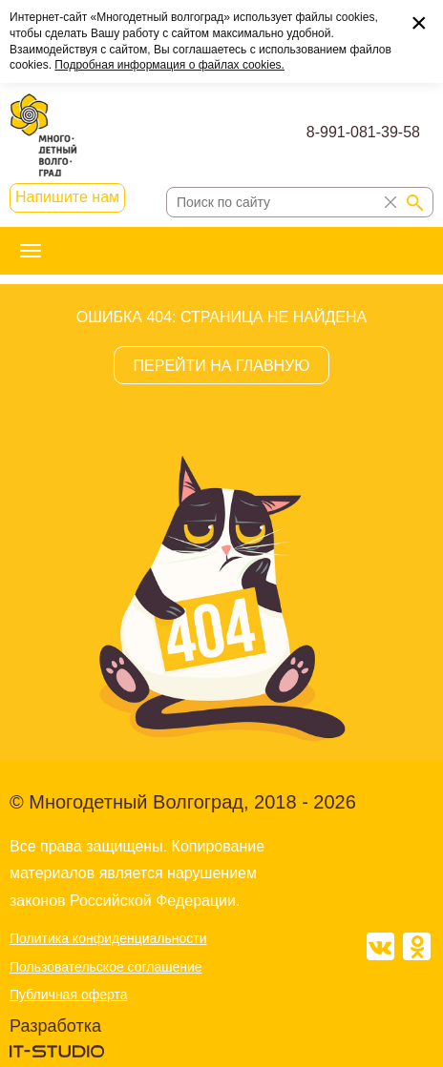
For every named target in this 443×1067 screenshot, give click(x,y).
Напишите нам (67, 197)
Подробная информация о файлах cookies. (169, 65)
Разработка (55, 1026)
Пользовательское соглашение (106, 967)
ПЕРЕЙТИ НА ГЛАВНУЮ (222, 366)
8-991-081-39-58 (363, 132)
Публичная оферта (69, 994)
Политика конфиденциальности (108, 938)
